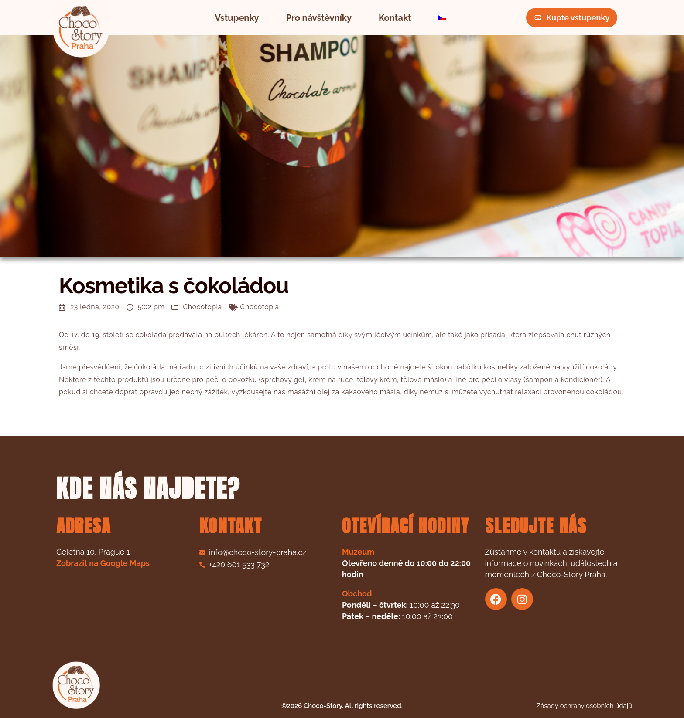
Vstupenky (237, 18)
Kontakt (395, 18)
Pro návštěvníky (319, 18)
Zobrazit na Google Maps (103, 563)
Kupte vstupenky (571, 17)
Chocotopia (202, 307)
